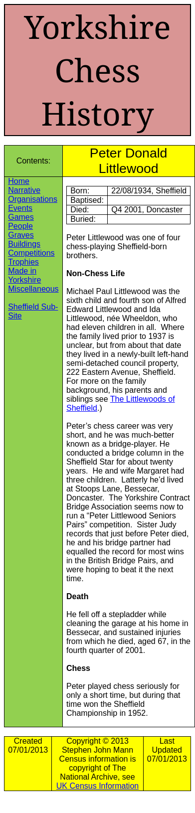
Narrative (24, 190)
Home (18, 181)
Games (21, 217)
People (20, 226)
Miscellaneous (33, 289)
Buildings (24, 244)
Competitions (31, 253)
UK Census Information (97, 786)
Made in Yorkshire (24, 275)
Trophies (23, 262)
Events (20, 208)
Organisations (32, 199)
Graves (21, 235)
